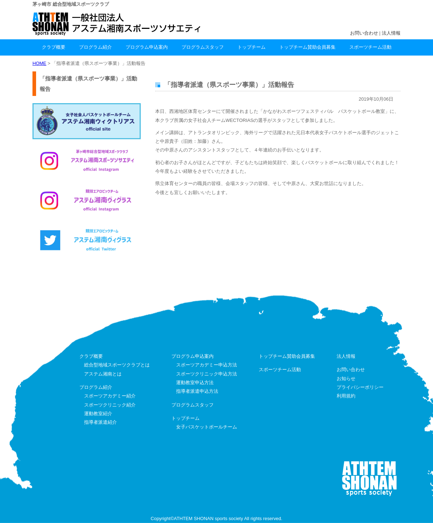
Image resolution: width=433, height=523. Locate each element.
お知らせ (346, 378)
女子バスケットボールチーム (206, 427)
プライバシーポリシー (360, 387)
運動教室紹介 (98, 413)
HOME (39, 63)
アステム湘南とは (103, 374)
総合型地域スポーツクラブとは (117, 365)
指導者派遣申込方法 (197, 391)
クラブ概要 (53, 47)
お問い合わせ (364, 33)
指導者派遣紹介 (100, 422)
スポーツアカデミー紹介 (110, 396)
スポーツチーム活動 (370, 47)
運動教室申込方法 (195, 382)
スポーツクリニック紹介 (110, 405)
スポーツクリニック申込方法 (206, 374)
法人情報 (391, 33)
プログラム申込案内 (147, 47)
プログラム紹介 (95, 47)
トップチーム (251, 47)
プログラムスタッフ (202, 47)
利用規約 (346, 396)
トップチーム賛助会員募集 (307, 47)
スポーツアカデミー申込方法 (206, 365)
